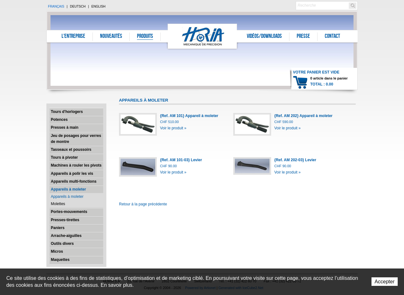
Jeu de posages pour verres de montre (76, 138)
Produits (145, 36)
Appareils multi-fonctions (74, 181)
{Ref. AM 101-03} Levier (181, 160)
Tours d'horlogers (67, 111)
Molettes (58, 204)
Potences (59, 119)
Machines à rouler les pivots (76, 165)
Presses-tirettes (65, 220)
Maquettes (60, 259)
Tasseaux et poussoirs (71, 149)
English (98, 6)
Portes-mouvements (69, 211)
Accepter (385, 281)
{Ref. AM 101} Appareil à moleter (189, 116)
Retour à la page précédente (143, 204)
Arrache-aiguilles (66, 235)
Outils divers (62, 243)
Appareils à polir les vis (72, 173)
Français (56, 6)
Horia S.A (202, 36)
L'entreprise (73, 36)
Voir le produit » (173, 128)
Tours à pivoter (64, 157)
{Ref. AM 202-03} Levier (295, 160)
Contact (332, 36)
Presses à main (64, 127)
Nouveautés (111, 36)
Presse (303, 36)
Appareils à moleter (68, 189)
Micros (57, 251)
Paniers (57, 228)
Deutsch (78, 6)
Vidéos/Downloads (264, 36)
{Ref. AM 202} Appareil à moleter (303, 116)
